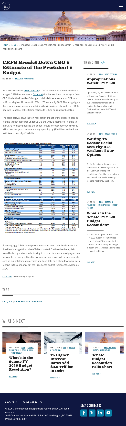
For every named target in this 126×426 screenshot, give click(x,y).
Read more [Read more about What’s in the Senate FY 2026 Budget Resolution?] (91, 262)
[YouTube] (108, 413)
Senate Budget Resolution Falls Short (102, 361)
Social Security (111, 134)
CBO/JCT (7, 301)
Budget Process (16, 353)
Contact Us (11, 402)
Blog (101, 134)
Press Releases (110, 348)
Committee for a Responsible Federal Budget (6, 6)
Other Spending (104, 205)
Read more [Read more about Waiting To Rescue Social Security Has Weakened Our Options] (91, 192)
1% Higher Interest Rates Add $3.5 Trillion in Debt (62, 363)
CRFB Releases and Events (28, 301)
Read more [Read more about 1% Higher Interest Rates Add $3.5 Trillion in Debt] (54, 378)
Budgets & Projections (101, 350)
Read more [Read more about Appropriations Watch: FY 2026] (91, 124)
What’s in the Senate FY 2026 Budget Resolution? (101, 219)
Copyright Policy (32, 402)
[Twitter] (92, 413)
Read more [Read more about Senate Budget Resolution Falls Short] (96, 374)
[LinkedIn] (100, 413)
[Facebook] (83, 413)
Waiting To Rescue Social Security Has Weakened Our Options (100, 147)
